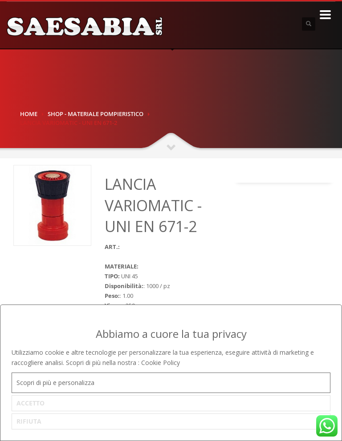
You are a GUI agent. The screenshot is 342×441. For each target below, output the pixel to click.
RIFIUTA (28, 421)
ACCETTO (30, 403)
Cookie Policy (160, 362)
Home (28, 114)
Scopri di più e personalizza (55, 382)
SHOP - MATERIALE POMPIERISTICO (95, 114)
